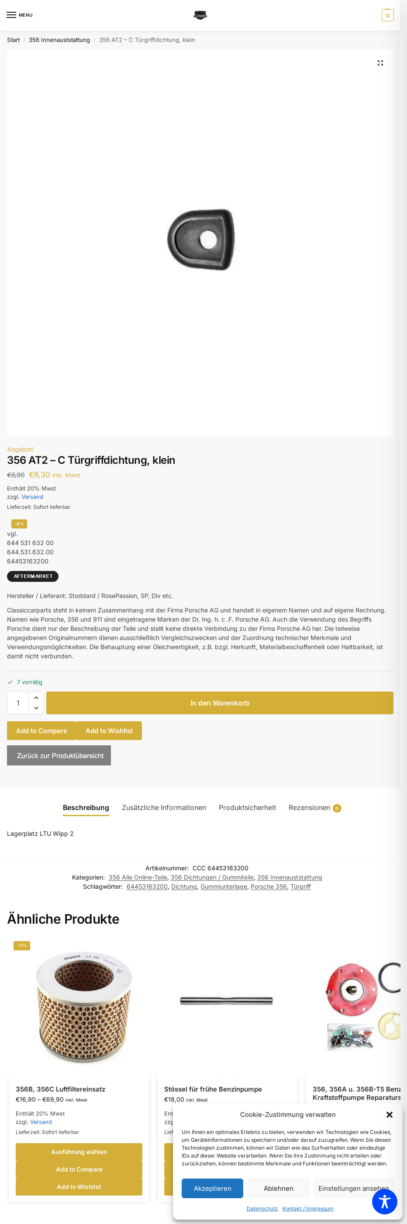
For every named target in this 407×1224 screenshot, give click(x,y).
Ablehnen (278, 1188)
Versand (32, 497)
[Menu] (20, 15)
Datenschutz (262, 1208)
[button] (389, 1114)
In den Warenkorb (219, 703)
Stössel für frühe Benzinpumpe (213, 1089)
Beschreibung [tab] (86, 807)
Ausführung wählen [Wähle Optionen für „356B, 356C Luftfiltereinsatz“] (79, 1151)
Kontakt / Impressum (308, 1208)
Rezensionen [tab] (315, 808)
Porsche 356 (269, 886)
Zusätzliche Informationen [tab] (164, 807)
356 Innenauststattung (59, 39)
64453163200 (147, 886)
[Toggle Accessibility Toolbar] (384, 1201)
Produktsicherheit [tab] (247, 807)
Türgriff (300, 886)
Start (13, 39)
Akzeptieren (212, 1188)
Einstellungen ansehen (353, 1188)
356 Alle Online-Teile (138, 877)
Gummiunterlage (223, 886)
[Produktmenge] (18, 703)
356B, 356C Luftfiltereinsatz (60, 1089)
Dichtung (184, 886)
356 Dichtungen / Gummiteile (212, 877)
